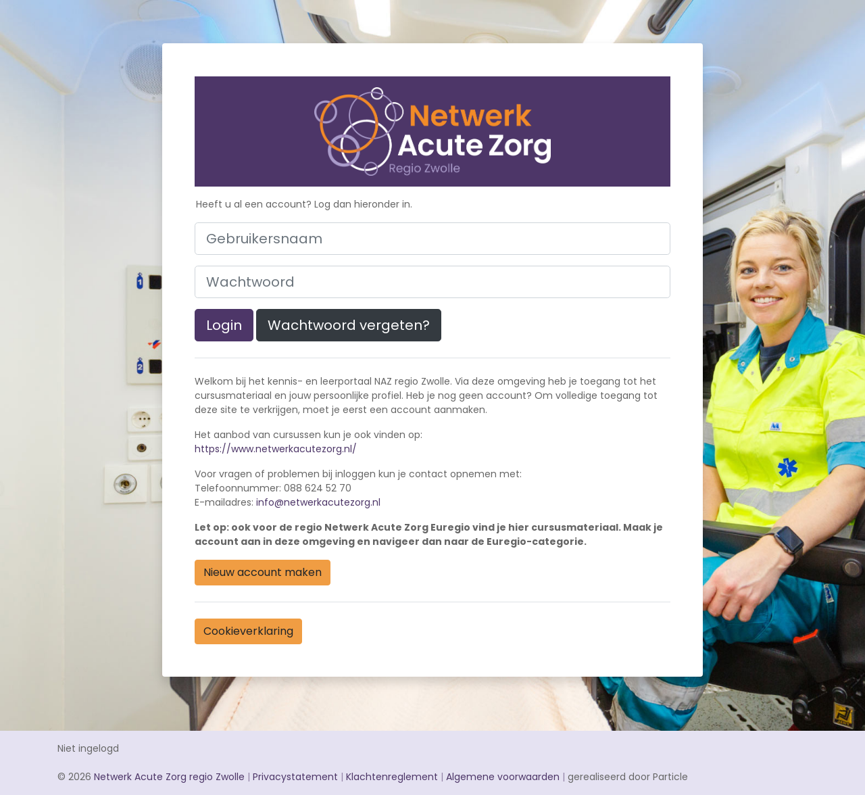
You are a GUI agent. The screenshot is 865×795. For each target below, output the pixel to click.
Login (224, 325)
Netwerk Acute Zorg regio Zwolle (169, 777)
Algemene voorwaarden (503, 777)
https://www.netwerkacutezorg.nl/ (276, 449)
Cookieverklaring (248, 631)
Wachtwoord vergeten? (349, 325)
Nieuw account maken (262, 572)
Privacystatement (295, 777)
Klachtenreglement (392, 777)
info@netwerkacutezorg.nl (318, 502)
